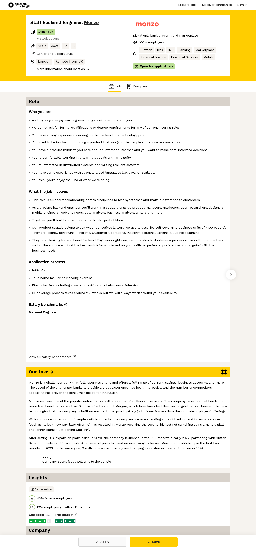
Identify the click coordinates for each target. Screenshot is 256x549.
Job (114, 86)
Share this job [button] (41, 464)
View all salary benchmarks (50, 449)
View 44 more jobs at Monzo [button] (80, 464)
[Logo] (19, 5)
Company (137, 86)
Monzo (91, 22)
